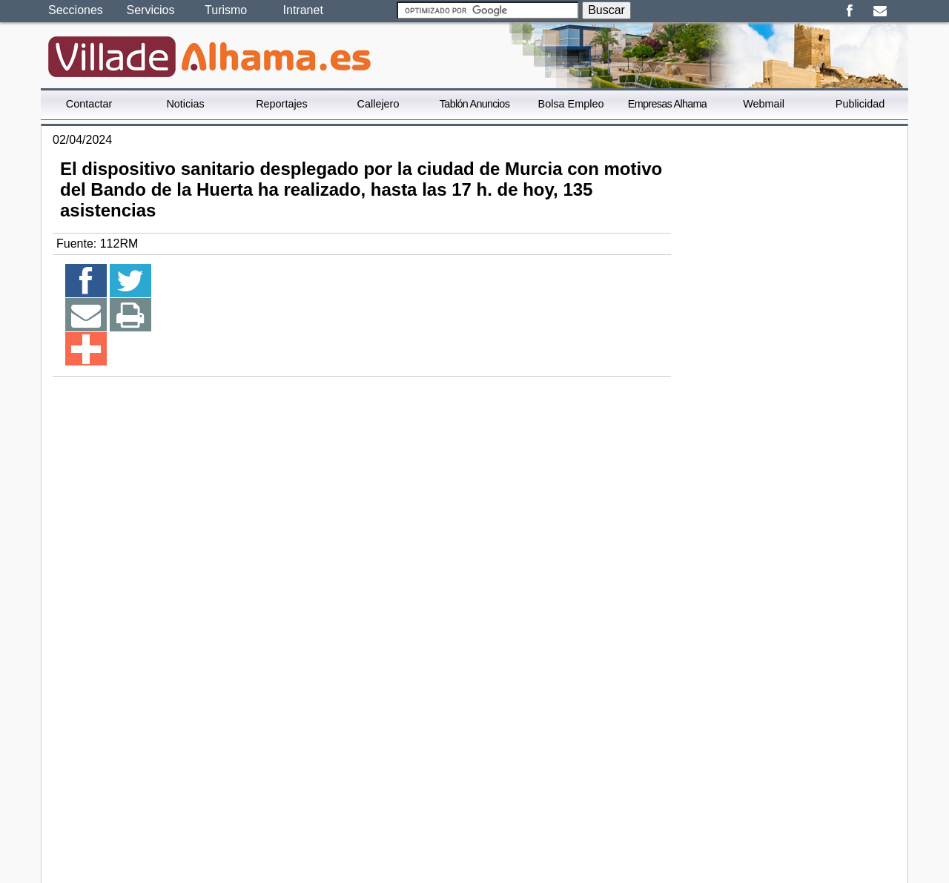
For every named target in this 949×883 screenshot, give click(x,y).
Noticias (185, 104)
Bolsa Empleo (571, 104)
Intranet (303, 10)
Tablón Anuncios (474, 104)
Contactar (89, 104)
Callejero (378, 104)
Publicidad (860, 104)
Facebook (849, 11)
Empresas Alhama (667, 104)
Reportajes (282, 104)
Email (879, 11)
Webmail (763, 104)
